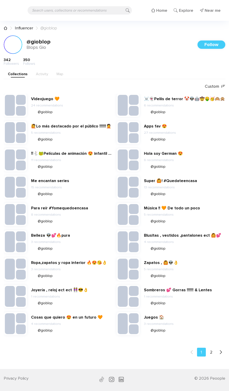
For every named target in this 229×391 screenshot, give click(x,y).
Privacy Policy (16, 378)
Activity (42, 74)
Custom (215, 86)
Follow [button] (211, 44)
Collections (18, 74)
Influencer (24, 28)
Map (60, 74)
